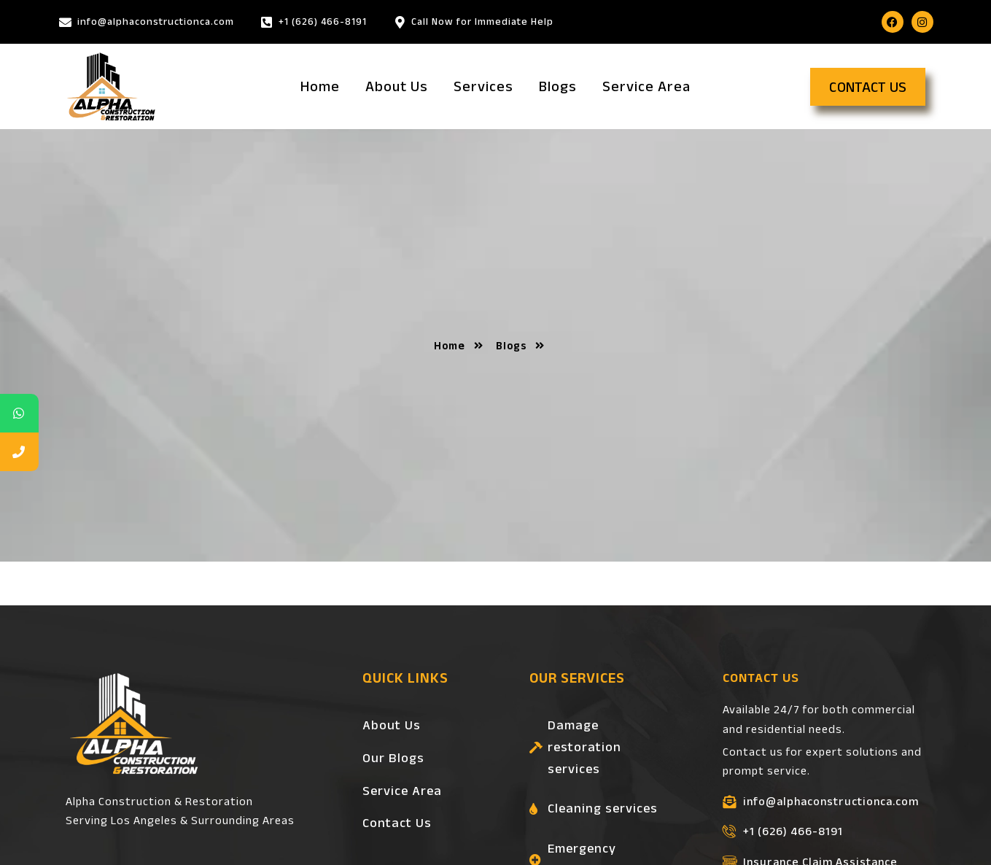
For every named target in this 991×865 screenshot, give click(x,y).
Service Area (646, 86)
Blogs (558, 86)
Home (320, 86)
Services (483, 86)
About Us (396, 86)
